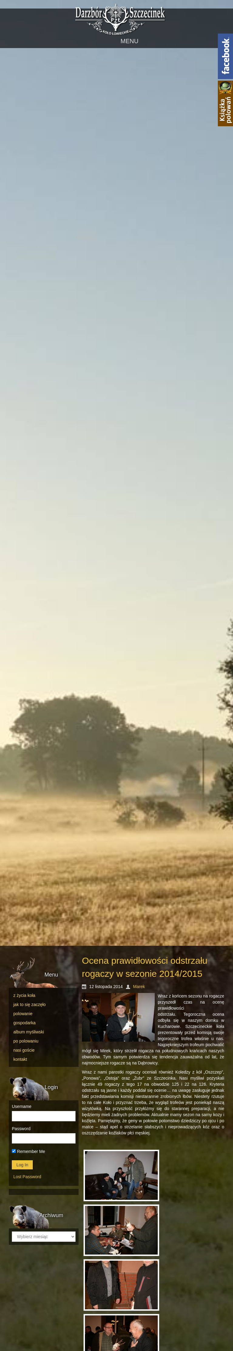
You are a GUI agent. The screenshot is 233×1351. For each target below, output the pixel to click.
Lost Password (27, 1176)
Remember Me (28, 1151)
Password (21, 1128)
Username (22, 1106)
